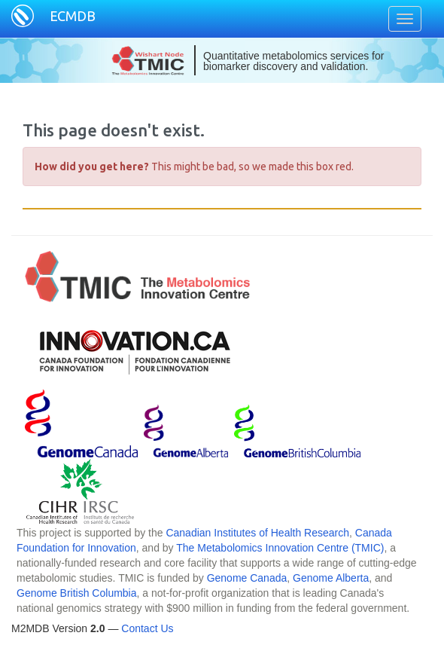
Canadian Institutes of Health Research (257, 533)
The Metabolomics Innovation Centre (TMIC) (280, 548)
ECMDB (73, 15)
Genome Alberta (331, 578)
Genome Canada (247, 578)
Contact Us (147, 628)
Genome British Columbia (77, 593)
